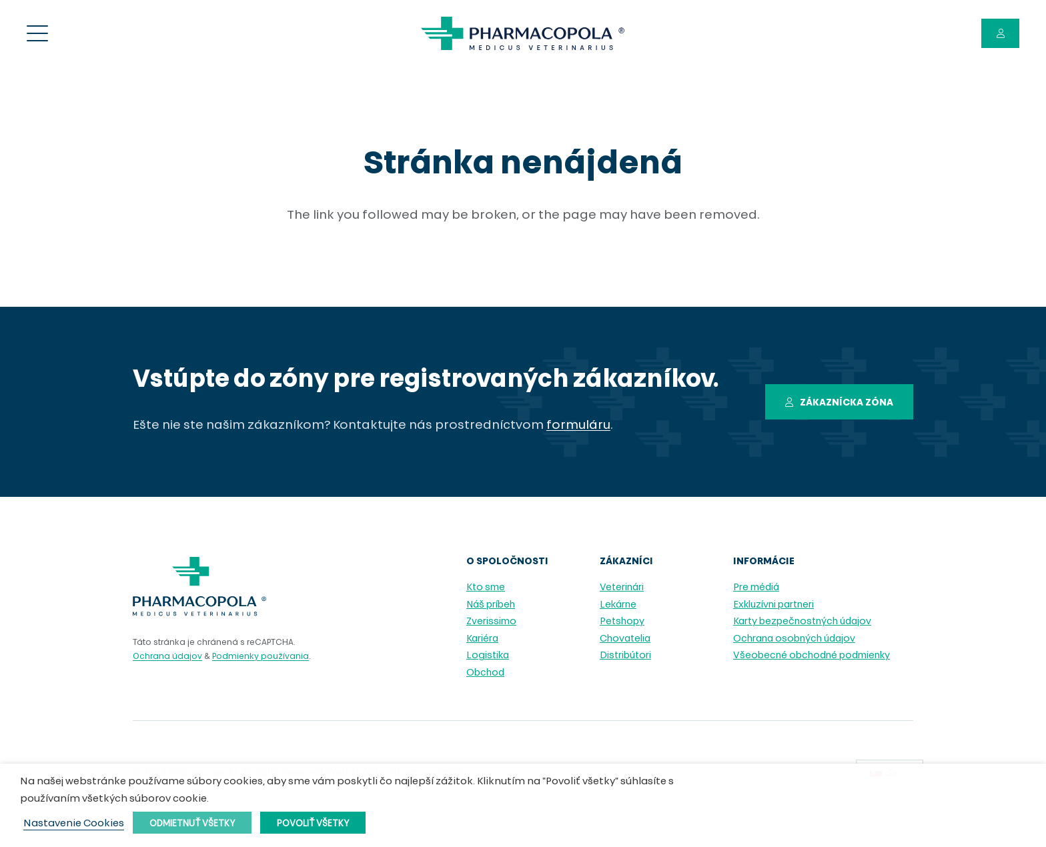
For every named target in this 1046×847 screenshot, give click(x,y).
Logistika (487, 656)
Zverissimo (491, 622)
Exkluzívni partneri (773, 605)
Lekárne (618, 605)
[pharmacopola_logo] (522, 33)
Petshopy (622, 622)
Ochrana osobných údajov (794, 639)
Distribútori (625, 656)
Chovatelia (625, 639)
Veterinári (622, 588)
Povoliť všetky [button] (313, 824)
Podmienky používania (260, 657)
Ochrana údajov (167, 657)
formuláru (578, 425)
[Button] (1000, 34)
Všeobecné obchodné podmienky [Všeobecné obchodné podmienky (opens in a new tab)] (811, 656)
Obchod (485, 673)
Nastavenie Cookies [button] (73, 824)
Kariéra (482, 639)
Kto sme (485, 588)
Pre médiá (756, 588)
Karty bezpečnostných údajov (802, 622)
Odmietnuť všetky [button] (192, 824)
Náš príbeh (490, 605)
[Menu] (37, 33)
